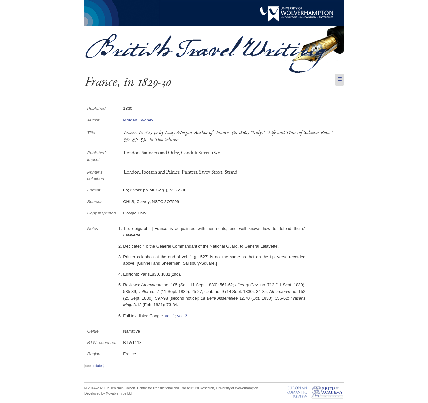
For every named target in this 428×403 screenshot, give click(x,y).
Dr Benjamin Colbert (120, 388)
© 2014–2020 (94, 388)
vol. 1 (170, 315)
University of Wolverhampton (237, 388)
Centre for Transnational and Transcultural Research (175, 388)
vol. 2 (182, 315)
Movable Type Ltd (119, 393)
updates (97, 366)
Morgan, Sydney (138, 120)
